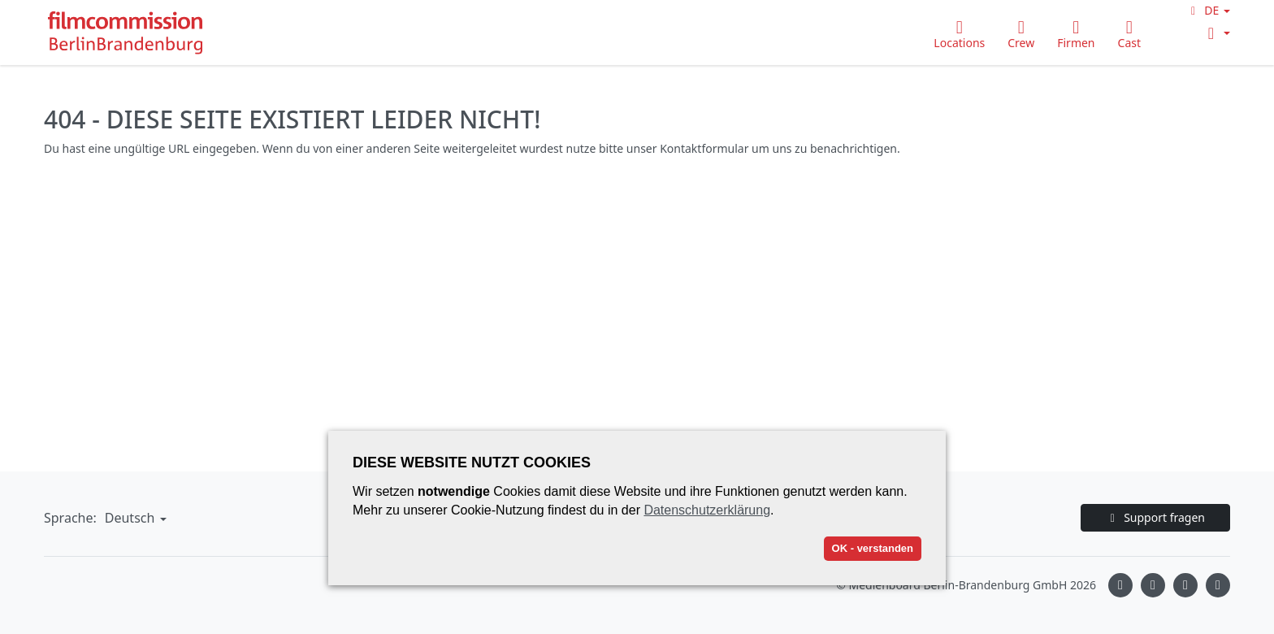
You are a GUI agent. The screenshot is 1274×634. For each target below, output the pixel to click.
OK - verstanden (872, 548)
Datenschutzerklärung (707, 510)
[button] (1208, 10)
